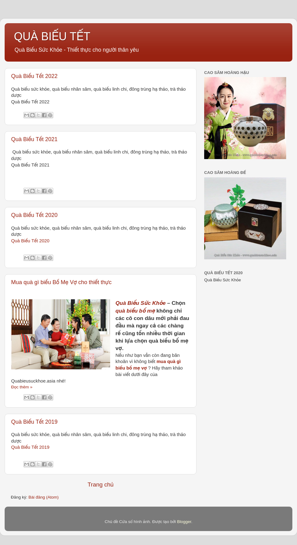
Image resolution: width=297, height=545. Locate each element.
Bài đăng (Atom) (43, 497)
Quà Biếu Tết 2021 (34, 139)
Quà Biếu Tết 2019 (34, 422)
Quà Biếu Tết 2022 (34, 76)
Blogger (184, 521)
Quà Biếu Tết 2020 (34, 215)
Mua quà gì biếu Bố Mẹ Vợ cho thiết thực (61, 282)
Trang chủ (101, 484)
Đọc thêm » (21, 387)
